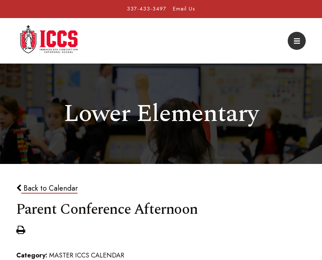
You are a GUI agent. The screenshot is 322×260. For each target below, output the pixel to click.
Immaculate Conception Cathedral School (48, 41)
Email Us (184, 9)
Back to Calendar (47, 188)
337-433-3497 (146, 9)
